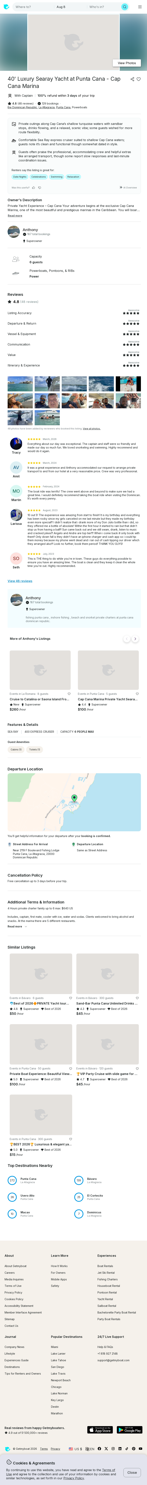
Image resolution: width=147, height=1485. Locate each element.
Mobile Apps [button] (59, 1279)
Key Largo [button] (57, 1400)
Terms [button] (44, 1448)
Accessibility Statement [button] (19, 1305)
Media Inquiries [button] (14, 1279)
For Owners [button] (58, 1272)
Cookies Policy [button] (14, 1299)
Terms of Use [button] (13, 1285)
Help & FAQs (105, 1347)
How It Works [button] (59, 1266)
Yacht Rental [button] (105, 1299)
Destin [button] (55, 1406)
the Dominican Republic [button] (22, 107)
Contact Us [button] (11, 1325)
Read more (17, 926)
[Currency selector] (75, 1449)
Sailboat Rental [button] (106, 1305)
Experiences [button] (106, 1256)
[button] (40, 670)
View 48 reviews (20, 581)
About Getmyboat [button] (15, 1266)
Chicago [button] (56, 1386)
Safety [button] (55, 1285)
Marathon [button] (57, 1413)
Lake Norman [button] (59, 1393)
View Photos (127, 63)
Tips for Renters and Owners (23, 1373)
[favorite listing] (138, 79)
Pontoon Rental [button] (107, 1292)
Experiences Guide (17, 1360)
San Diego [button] (57, 1366)
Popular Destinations (66, 1337)
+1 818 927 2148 (107, 1353)
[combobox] (33, 6)
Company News (14, 1347)
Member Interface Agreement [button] (23, 1312)
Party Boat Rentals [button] (108, 1319)
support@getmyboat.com (113, 1360)
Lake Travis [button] (58, 1373)
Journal (10, 1337)
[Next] (135, 638)
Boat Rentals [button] (105, 1266)
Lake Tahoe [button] (58, 1360)
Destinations (12, 1366)
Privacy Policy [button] (73, 1478)
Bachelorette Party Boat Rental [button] (116, 1312)
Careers (10, 1272)
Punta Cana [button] (63, 107)
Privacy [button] (55, 1448)
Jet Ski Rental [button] (106, 1272)
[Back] (126, 638)
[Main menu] (140, 7)
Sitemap (10, 1319)
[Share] (132, 79)
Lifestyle (10, 1353)
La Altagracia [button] (47, 107)
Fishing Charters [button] (107, 1279)
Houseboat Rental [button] (108, 1285)
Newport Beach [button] (61, 1380)
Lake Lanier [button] (58, 1353)
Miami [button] (54, 1347)
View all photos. (92, 428)
